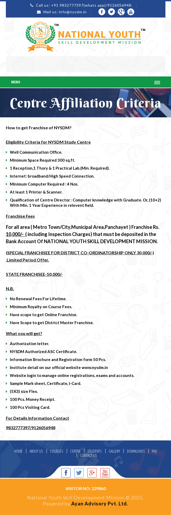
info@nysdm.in (73, 12)
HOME (18, 451)
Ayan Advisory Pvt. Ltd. (99, 504)
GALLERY (114, 451)
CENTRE (75, 451)
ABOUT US (36, 451)
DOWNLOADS (136, 451)
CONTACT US (88, 455)
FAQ (154, 451)
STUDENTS (94, 451)
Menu (15, 81)
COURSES (56, 451)
